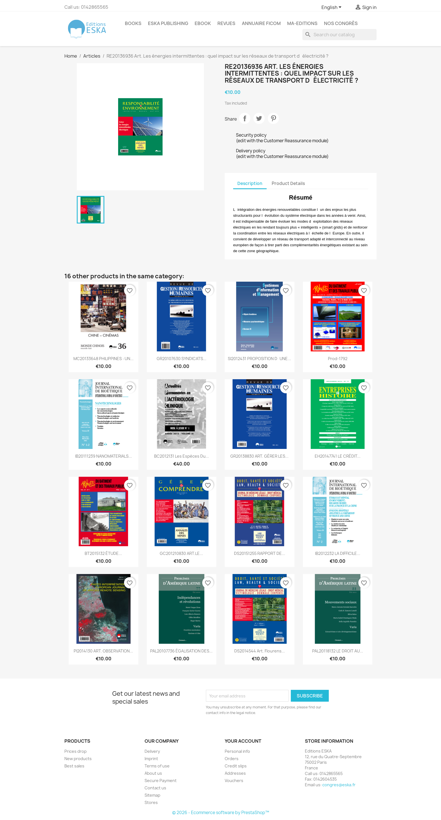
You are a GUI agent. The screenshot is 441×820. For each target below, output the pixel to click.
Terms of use (157, 766)
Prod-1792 (337, 358)
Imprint (151, 758)
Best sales (74, 766)
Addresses (235, 773)
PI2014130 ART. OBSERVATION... (103, 651)
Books (133, 23)
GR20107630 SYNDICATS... (181, 358)
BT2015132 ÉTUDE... (103, 553)
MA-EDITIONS (302, 23)
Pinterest (273, 118)
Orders (231, 758)
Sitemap (152, 795)
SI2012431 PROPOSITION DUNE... (259, 358)
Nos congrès (341, 23)
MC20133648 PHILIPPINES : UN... (103, 358)
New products (78, 758)
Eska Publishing (168, 23)
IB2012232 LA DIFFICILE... (337, 553)
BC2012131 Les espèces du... (181, 456)
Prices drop (75, 751)
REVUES (226, 23)
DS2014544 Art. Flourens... (259, 651)
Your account (243, 741)
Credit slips (236, 766)
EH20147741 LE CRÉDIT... (338, 456)
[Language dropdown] (332, 7)
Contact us (155, 787)
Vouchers (234, 780)
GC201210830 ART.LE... (181, 553)
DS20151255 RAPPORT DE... (259, 553)
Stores (151, 802)
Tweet (259, 118)
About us (153, 773)
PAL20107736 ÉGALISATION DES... (181, 651)
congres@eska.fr (339, 784)
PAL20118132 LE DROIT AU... (337, 651)
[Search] (339, 34)
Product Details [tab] (288, 183)
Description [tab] (249, 183)
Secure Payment (161, 780)
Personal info (237, 751)
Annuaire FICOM (261, 23)
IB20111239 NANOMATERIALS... (103, 456)
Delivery (152, 751)
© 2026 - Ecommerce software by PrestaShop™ (220, 813)
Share (244, 118)
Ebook (203, 23)
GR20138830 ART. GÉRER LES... (259, 456)
